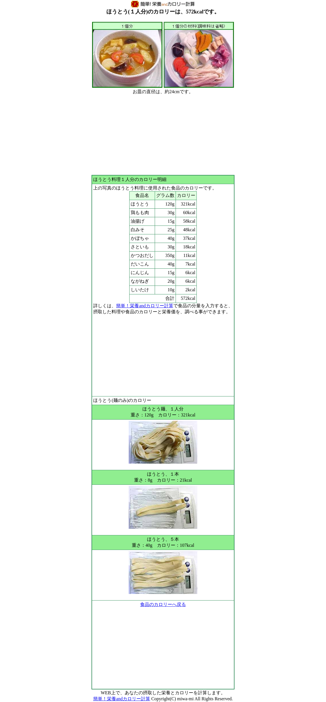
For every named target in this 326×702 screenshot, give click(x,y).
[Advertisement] (163, 135)
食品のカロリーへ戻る (163, 604)
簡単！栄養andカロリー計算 (144, 305)
